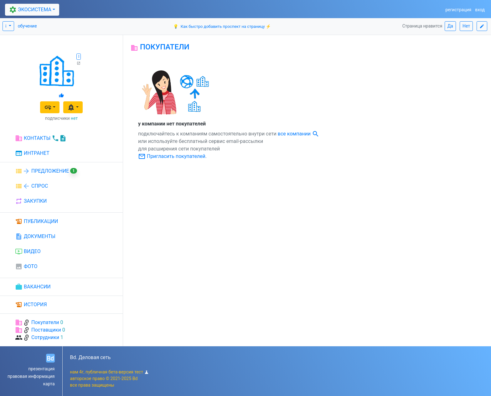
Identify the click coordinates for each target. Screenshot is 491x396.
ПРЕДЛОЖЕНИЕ (46, 171)
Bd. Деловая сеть (90, 357)
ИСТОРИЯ (31, 304)
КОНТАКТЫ (41, 138)
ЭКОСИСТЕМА (29, 10)
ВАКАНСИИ (33, 287)
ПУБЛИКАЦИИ (36, 221)
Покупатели (45, 322)
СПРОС (31, 186)
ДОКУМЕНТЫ (35, 236)
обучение (27, 25)
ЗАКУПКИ (31, 201)
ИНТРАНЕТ (32, 153)
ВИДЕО (28, 251)
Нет (466, 25)
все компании (298, 134)
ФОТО (26, 266)
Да (450, 25)
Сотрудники (45, 337)
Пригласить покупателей (171, 156)
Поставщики (46, 330)
